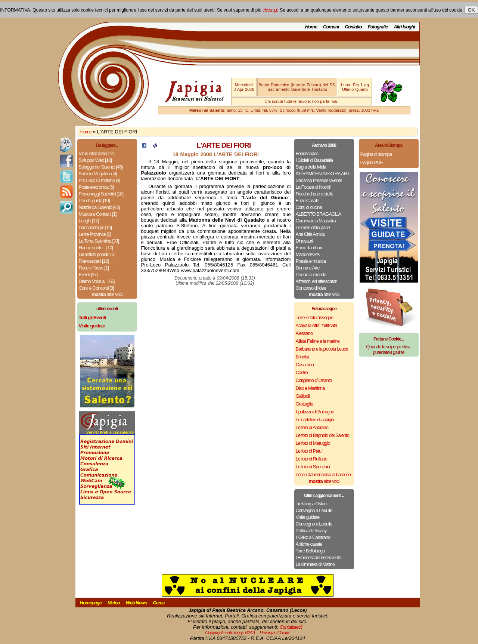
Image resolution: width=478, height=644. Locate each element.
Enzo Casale (307, 200)
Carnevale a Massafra (316, 221)
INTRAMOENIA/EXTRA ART (323, 173)
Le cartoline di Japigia (315, 419)
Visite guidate (308, 517)
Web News (136, 603)
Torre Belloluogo (310, 551)
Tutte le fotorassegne (314, 317)
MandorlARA (308, 254)
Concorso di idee (311, 288)
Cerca (158, 603)
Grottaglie (304, 404)
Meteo (114, 603)
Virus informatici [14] (97, 153)
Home (311, 27)
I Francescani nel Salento (318, 557)
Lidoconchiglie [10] (95, 227)
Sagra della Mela (311, 167)
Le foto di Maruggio (313, 443)
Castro (302, 372)
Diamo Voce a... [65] (97, 281)
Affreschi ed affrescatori (316, 281)
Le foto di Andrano (312, 427)
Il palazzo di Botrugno (315, 412)
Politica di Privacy (311, 530)
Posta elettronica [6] (96, 187)
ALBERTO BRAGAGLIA (318, 214)
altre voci (107, 294)
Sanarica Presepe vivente (319, 180)
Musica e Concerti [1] (98, 214)
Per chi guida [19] (94, 200)
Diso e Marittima (310, 388)
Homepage (91, 603)
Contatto (353, 27)
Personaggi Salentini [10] (101, 194)
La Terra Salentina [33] (99, 241)
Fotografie (378, 27)
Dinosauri (304, 241)
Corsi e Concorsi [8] (96, 288)
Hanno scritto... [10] (96, 247)
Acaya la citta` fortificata (316, 325)
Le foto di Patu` (309, 451)
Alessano (304, 333)
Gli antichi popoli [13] (97, 254)
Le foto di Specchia (313, 466)
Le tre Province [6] (95, 234)
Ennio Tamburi (309, 247)
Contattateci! (291, 627)
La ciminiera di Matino (315, 564)
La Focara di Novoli (313, 187)
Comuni (331, 27)
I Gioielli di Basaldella (314, 160)
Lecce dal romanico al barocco (323, 474)
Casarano (305, 364)
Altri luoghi (404, 27)
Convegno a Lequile (314, 510)
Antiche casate (309, 544)
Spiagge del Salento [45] (101, 167)
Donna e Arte (308, 268)
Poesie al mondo (311, 274)
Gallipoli (303, 396)
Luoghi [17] (89, 221)
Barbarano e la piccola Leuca (322, 349)
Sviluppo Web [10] (95, 160)
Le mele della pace (313, 227)
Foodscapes (307, 153)
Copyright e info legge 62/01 (230, 632)
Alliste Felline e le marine (318, 341)
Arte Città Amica (310, 234)
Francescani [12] (94, 261)
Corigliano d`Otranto (314, 380)
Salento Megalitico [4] (98, 173)
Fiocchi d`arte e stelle (314, 194)
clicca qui (270, 10)
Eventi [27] (88, 274)
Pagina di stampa (376, 154)
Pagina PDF (371, 162)
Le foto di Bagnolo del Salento (322, 435)
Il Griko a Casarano (313, 537)
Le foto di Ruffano (311, 459)
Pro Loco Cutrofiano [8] (99, 180)
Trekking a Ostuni (311, 503)
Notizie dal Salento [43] (99, 207)
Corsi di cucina (309, 207)
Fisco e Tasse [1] (94, 268)
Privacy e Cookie (275, 632)
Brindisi (302, 357)
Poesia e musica (311, 261)
